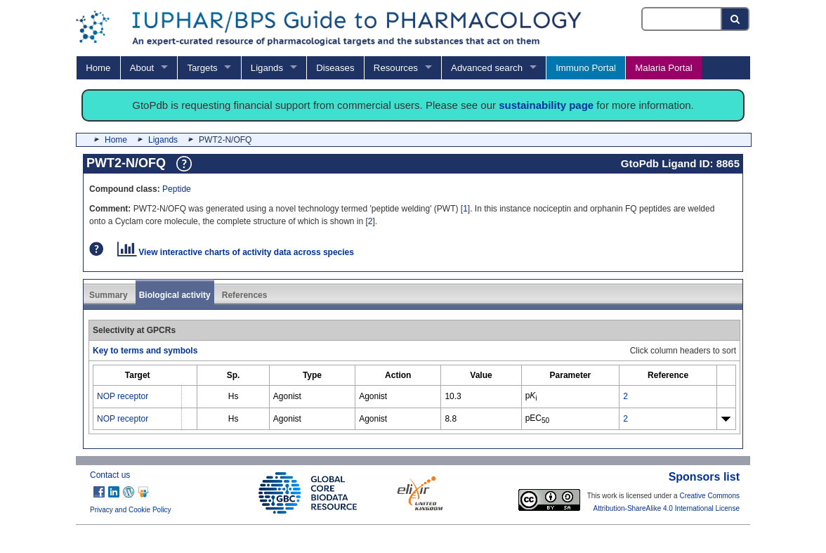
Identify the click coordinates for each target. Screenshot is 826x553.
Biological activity (175, 295)
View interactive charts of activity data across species (235, 252)
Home (98, 68)
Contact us (110, 475)
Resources (396, 68)
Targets (202, 68)
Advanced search (487, 68)
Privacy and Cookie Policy (130, 510)
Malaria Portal (663, 68)
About (142, 68)
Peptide (176, 189)
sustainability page (546, 105)
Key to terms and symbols (145, 351)
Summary (108, 295)
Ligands (267, 68)
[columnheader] (137, 375)
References (245, 295)
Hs (233, 396)
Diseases (335, 68)
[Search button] (735, 19)
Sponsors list (704, 477)
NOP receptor (122, 396)
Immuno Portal (586, 68)
